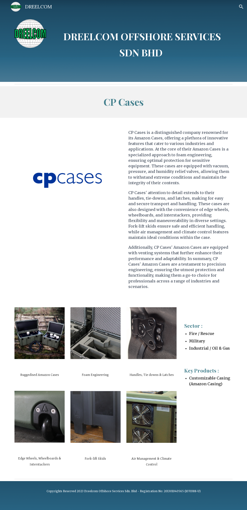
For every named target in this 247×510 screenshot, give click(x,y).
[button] (241, 7)
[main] (142, 40)
